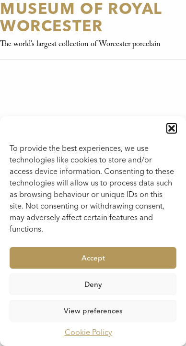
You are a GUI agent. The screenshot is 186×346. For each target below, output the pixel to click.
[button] (171, 128)
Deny (93, 284)
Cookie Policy (88, 332)
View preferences (93, 311)
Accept (93, 258)
